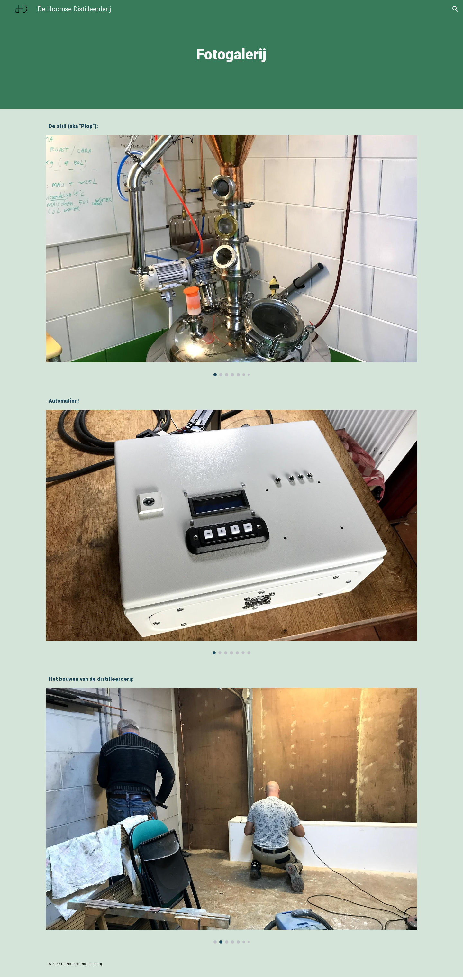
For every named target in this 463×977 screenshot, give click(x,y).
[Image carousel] (231, 255)
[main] (231, 55)
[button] (455, 9)
